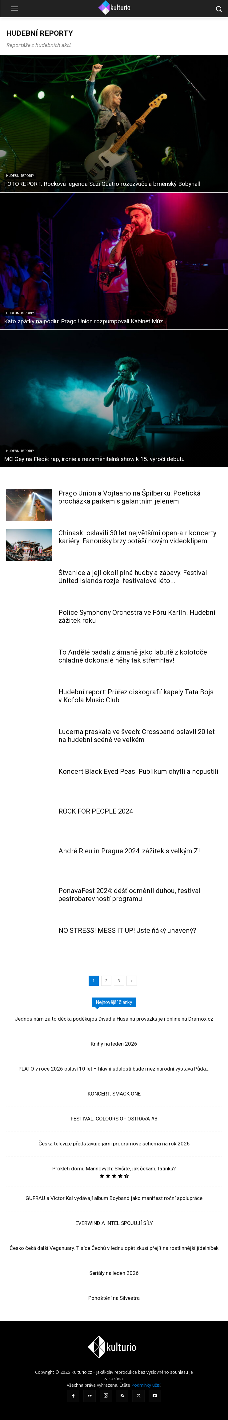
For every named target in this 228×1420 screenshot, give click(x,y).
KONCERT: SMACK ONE (114, 1094)
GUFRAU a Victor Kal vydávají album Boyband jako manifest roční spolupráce (114, 1198)
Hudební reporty (20, 176)
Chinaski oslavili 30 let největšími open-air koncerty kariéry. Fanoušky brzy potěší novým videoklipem (137, 537)
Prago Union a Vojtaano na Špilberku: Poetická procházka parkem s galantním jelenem (129, 497)
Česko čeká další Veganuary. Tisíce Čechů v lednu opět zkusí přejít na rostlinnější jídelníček (114, 1248)
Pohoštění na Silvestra (114, 1298)
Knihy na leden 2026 (114, 1044)
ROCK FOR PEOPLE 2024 (95, 811)
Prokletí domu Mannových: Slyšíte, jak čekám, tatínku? (114, 1168)
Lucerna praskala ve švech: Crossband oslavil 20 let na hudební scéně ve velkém (136, 736)
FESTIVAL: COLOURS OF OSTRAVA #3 (114, 1119)
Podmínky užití (145, 1385)
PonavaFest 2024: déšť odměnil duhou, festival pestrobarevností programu (129, 895)
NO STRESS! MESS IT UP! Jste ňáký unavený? (127, 930)
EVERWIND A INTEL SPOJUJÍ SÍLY (114, 1223)
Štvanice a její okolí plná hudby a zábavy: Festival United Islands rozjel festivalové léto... (132, 577)
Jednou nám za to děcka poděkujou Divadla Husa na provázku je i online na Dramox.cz (114, 1019)
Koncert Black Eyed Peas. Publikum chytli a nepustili (138, 771)
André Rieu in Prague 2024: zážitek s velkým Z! (129, 851)
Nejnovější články (114, 1002)
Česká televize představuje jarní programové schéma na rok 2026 (114, 1143)
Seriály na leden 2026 (114, 1273)
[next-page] (131, 981)
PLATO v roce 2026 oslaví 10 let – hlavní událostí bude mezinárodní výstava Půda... (114, 1069)
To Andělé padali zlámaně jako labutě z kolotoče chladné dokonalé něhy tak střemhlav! (132, 656)
